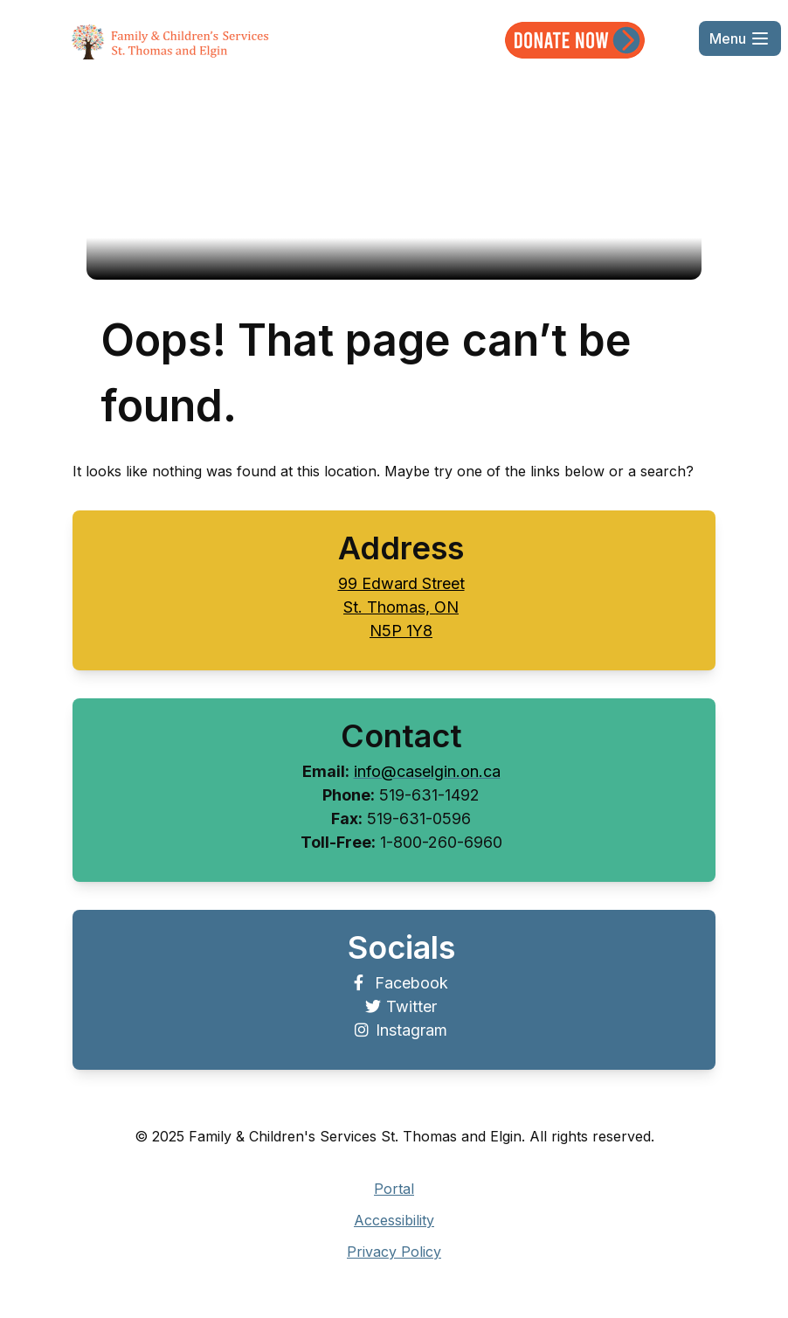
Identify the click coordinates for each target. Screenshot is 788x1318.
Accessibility (394, 1220)
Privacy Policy (394, 1251)
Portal (394, 1188)
